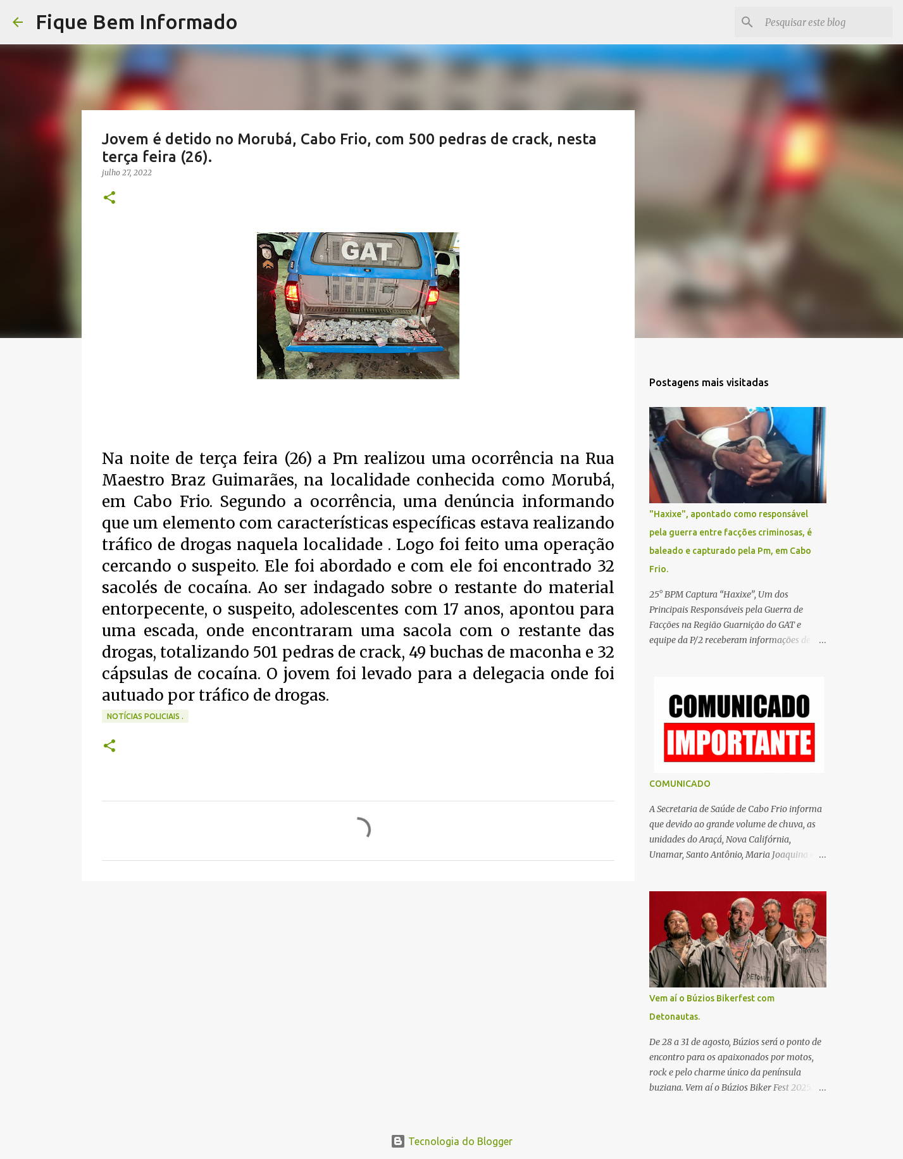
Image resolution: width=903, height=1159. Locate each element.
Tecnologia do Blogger (451, 1141)
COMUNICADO (680, 784)
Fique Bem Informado (136, 21)
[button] (109, 198)
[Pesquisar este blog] (826, 22)
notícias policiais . (145, 716)
